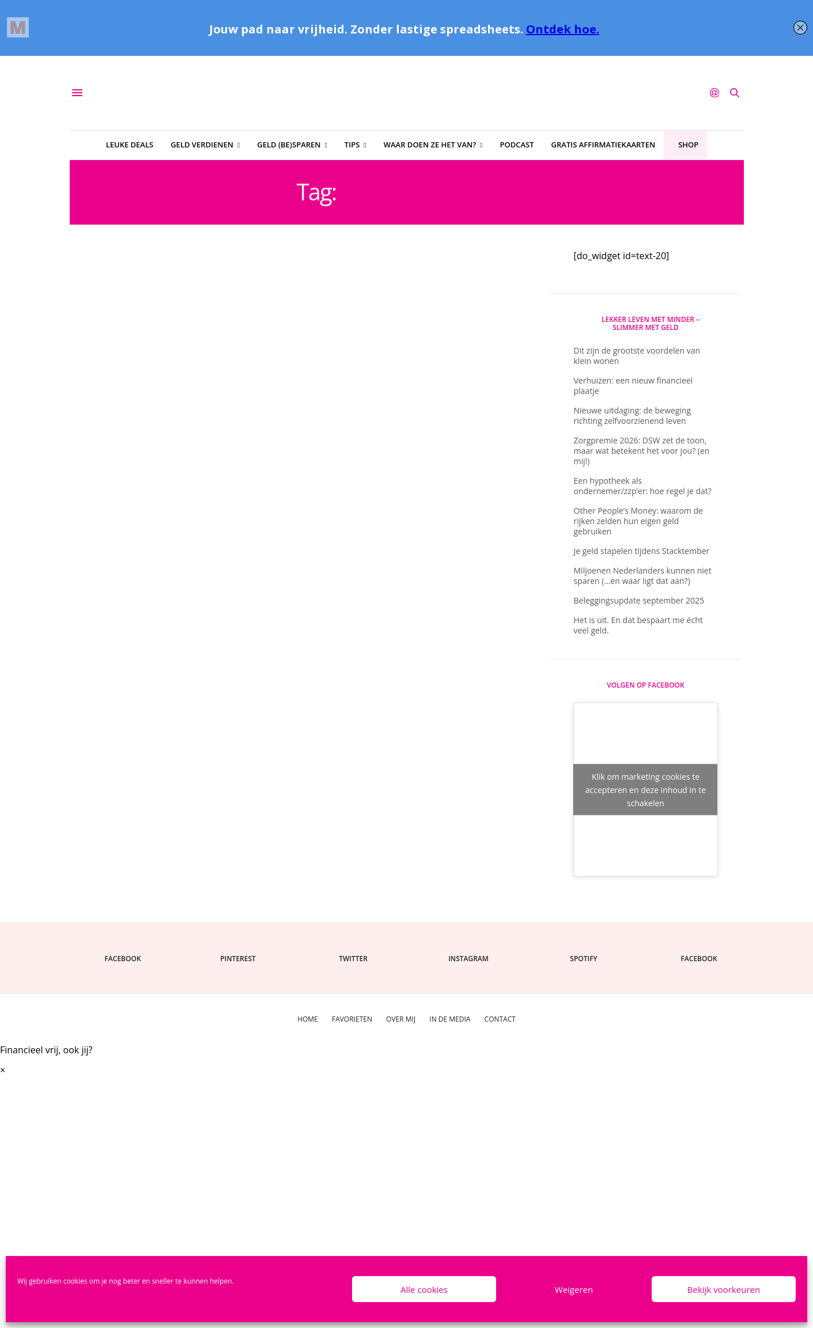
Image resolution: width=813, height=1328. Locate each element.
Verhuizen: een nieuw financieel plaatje (633, 385)
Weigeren (574, 1289)
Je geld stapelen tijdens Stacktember (642, 550)
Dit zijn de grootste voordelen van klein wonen (637, 355)
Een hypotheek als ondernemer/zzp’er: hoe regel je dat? (643, 485)
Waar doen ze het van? (430, 144)
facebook (122, 958)
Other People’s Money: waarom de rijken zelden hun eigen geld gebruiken (638, 521)
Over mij (400, 1019)
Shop (688, 144)
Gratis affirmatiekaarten (603, 144)
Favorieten (352, 1019)
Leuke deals (130, 144)
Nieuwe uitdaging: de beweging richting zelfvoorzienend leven (632, 415)
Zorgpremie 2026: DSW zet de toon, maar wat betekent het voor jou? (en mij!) (642, 450)
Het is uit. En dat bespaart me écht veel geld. (638, 625)
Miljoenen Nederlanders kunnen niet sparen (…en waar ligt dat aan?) (643, 575)
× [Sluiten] (2, 1070)
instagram (468, 958)
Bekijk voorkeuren (723, 1289)
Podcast (517, 144)
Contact (500, 1019)
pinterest (238, 958)
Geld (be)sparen (288, 144)
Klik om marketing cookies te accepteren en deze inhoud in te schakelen (645, 790)
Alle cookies (424, 1289)
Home (307, 1019)
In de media (449, 1019)
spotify (583, 958)
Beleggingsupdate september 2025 (639, 600)
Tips (352, 144)
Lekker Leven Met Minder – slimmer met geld (650, 323)
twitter (353, 958)
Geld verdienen (202, 144)
